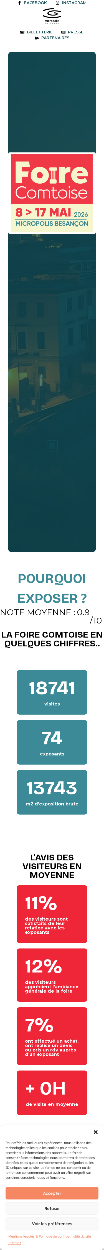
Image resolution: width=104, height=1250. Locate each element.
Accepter (52, 1193)
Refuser (52, 1208)
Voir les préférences (52, 1223)
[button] (95, 1132)
